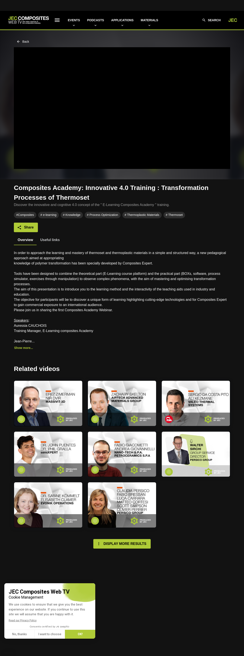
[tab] (25, 240)
